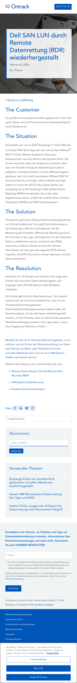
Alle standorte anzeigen (41, 605)
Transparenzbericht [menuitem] (13, 639)
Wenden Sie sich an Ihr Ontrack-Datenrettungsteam (34, 340)
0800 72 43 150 (63, 7)
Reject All (38, 668)
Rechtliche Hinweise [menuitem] (13, 629)
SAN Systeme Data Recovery (28, 382)
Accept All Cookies (38, 677)
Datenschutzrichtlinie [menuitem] (14, 620)
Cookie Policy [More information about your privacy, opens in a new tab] (52, 653)
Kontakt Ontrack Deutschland (28, 389)
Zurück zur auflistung (19, 100)
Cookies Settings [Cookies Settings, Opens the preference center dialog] (38, 659)
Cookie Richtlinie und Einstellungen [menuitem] (20, 624)
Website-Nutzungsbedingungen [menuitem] (18, 615)
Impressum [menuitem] (9, 634)
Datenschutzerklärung (14, 579)
